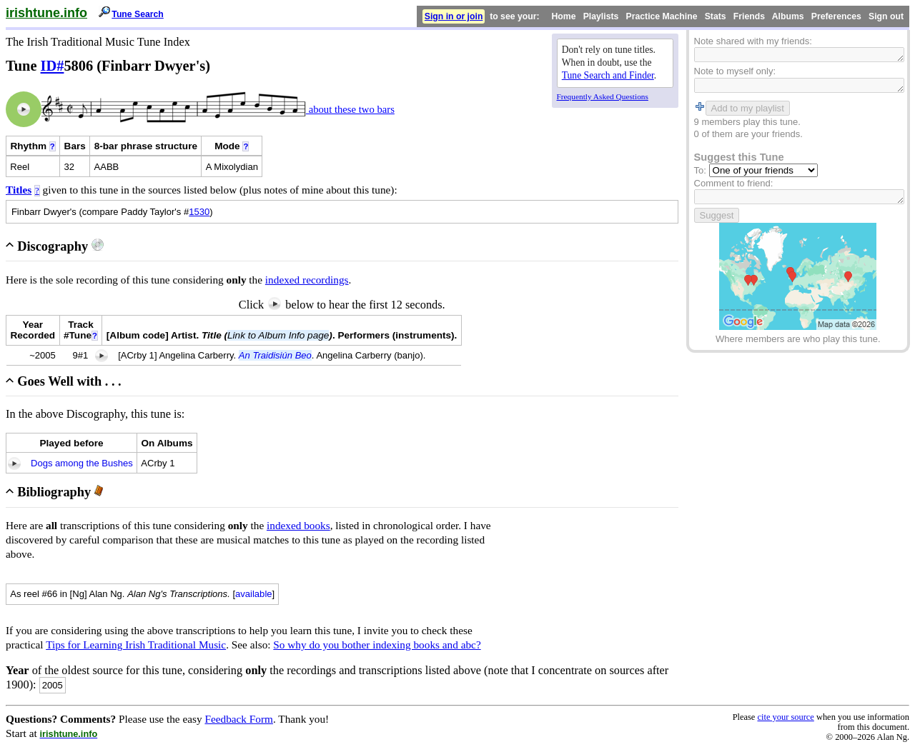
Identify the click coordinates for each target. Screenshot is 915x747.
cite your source (785, 717)
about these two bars (350, 109)
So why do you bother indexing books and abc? (376, 644)
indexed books (298, 525)
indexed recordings (307, 280)
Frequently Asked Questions (602, 96)
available (253, 593)
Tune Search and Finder (608, 75)
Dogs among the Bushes (82, 463)
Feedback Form (238, 719)
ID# (52, 66)
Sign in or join (454, 16)
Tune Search (138, 14)
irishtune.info (46, 13)
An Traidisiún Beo (275, 355)
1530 (199, 211)
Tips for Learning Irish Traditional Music (136, 644)
